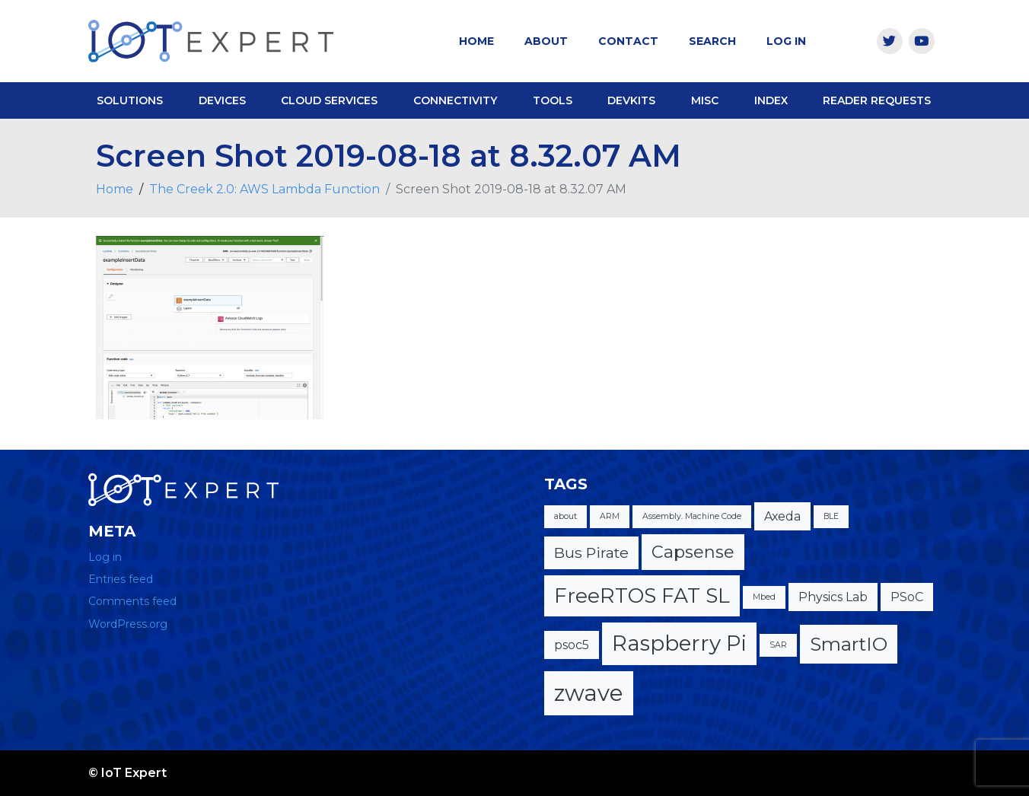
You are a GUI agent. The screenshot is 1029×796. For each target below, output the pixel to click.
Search (712, 41)
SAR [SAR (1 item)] (778, 645)
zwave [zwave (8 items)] (588, 693)
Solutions (130, 100)
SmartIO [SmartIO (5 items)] (848, 643)
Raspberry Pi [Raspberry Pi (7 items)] (679, 643)
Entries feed (120, 579)
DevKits (631, 100)
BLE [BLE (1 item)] (831, 516)
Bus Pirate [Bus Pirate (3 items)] (591, 552)
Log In (786, 41)
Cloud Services (329, 100)
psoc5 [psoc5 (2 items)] (571, 645)
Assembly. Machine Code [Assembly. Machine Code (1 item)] (691, 516)
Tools (552, 100)
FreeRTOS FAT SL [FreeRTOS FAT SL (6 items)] (642, 595)
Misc (704, 100)
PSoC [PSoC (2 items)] (906, 597)
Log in (105, 557)
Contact (628, 41)
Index (771, 100)
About (546, 41)
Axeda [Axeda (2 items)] (782, 516)
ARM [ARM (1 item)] (610, 516)
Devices (222, 100)
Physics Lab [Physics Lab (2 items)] (833, 597)
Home (476, 41)
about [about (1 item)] (565, 516)
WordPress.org (127, 624)
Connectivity (455, 100)
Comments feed (132, 601)
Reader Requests (877, 100)
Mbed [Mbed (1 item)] (764, 597)
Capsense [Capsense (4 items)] (692, 552)
